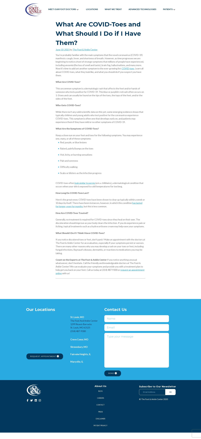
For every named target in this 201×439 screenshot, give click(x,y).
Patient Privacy (100, 432)
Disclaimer (100, 425)
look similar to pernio (85, 183)
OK (170, 398)
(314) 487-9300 (78, 331)
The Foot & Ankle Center (85, 49)
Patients (169, 9)
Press (100, 418)
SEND (112, 380)
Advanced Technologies (142, 9)
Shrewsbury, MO (79, 346)
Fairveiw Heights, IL (80, 354)
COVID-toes (128, 68)
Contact (100, 411)
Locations (92, 9)
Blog (100, 397)
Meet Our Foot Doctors (63, 9)
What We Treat (113, 9)
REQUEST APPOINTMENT (44, 356)
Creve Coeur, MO (79, 339)
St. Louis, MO (77, 317)
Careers (100, 404)
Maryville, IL (76, 361)
